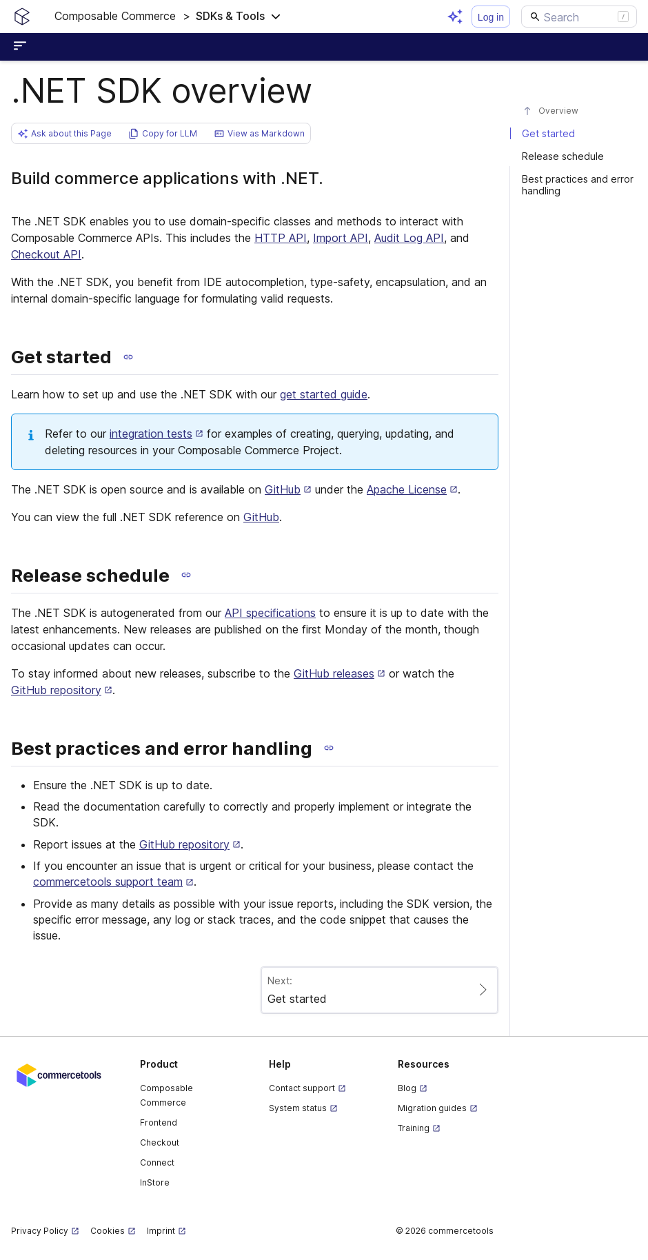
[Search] (579, 17)
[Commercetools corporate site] (59, 1074)
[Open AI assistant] (455, 17)
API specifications (270, 613)
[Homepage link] (22, 16)
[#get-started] (579, 133)
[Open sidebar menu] (22, 47)
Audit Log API (409, 238)
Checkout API (46, 254)
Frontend (158, 1122)
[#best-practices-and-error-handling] (579, 184)
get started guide (323, 394)
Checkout (159, 1142)
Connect (157, 1162)
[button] (167, 16)
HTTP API (280, 238)
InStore (155, 1182)
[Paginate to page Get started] (380, 990)
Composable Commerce (166, 1095)
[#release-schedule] (579, 156)
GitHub (261, 517)
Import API (340, 238)
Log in (491, 17)
